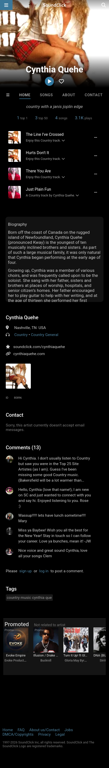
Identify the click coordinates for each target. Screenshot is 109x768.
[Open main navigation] (6, 5)
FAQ (21, 730)
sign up (25, 571)
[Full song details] (95, 137)
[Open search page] (104, 5)
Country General (44, 335)
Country (21, 335)
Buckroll (45, 660)
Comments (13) (23, 448)
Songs (46, 95)
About (68, 95)
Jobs (68, 730)
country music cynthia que (29, 597)
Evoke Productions (17, 660)
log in (43, 571)
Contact (94, 95)
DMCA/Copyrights (18, 734)
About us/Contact (44, 730)
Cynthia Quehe (22, 317)
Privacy (44, 734)
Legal (60, 734)
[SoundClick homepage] (54, 5)
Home (25, 95)
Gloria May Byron (76, 660)
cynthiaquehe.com (29, 354)
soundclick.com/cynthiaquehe (39, 347)
